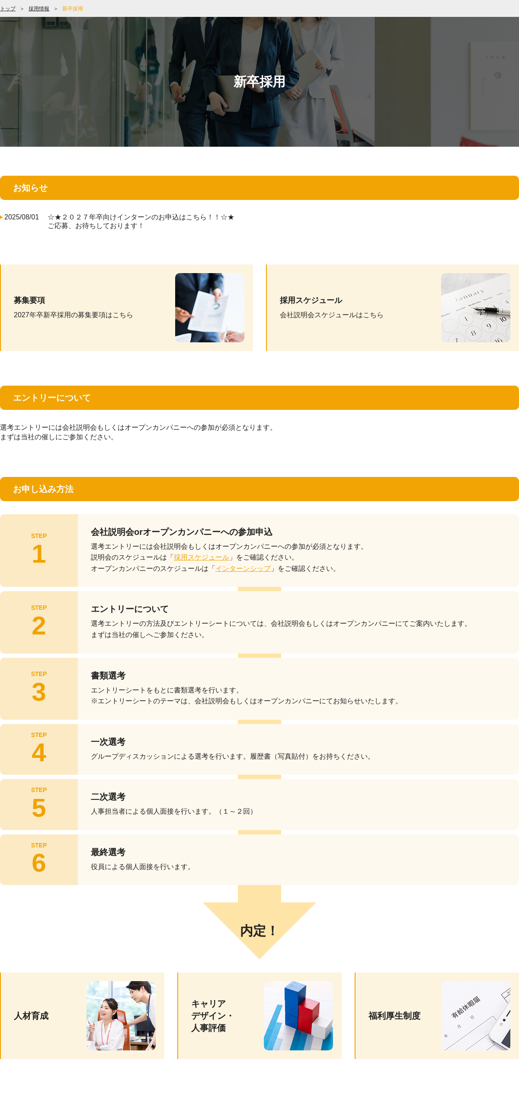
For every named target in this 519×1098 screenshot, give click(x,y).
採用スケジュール (201, 557)
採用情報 (39, 9)
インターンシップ (243, 568)
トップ (8, 9)
